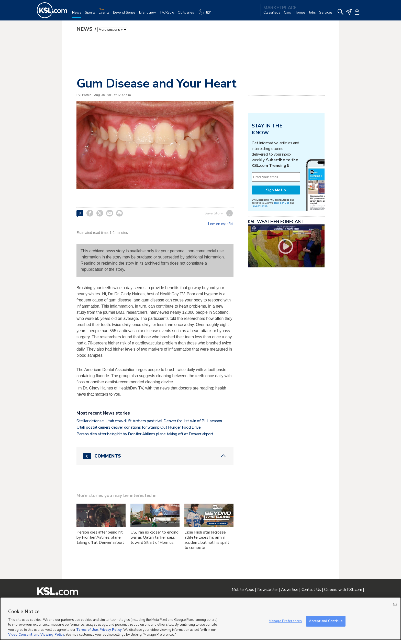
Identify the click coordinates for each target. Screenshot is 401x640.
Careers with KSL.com (343, 589)
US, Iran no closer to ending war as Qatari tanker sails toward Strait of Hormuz (154, 537)
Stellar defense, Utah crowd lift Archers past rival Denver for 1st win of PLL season (149, 421)
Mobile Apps (243, 589)
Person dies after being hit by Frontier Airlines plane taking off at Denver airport (144, 434)
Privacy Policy (110, 629)
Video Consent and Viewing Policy (36, 634)
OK (395, 604)
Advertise (289, 589)
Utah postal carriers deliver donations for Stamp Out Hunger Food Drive (138, 427)
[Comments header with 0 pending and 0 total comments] (154, 456)
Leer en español (220, 224)
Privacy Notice (259, 206)
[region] (200, 618)
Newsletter (267, 589)
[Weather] (206, 14)
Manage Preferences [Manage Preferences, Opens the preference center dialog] (285, 621)
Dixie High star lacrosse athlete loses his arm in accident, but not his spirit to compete (206, 539)
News (85, 29)
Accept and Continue (325, 621)
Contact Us (311, 589)
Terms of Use (281, 202)
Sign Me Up (276, 190)
